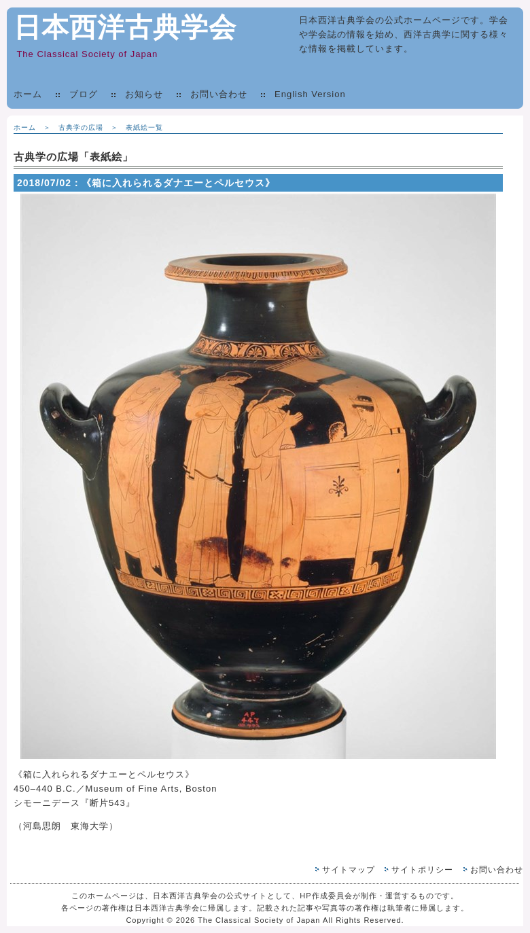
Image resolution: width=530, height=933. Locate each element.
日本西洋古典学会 (125, 27)
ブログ (83, 94)
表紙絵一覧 (144, 127)
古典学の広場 (80, 127)
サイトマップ (348, 870)
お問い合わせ (218, 94)
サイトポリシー (422, 870)
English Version (310, 94)
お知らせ (144, 94)
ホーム (28, 94)
